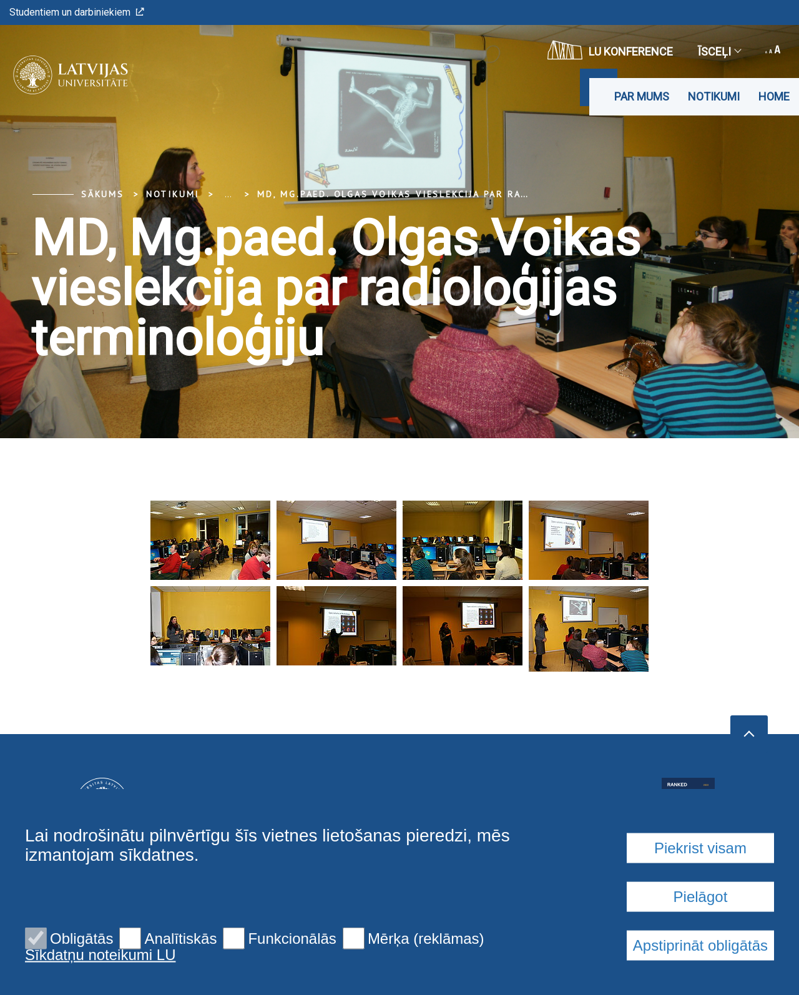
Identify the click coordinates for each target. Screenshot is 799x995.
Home (774, 96)
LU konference (610, 49)
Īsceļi (719, 51)
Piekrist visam (700, 939)
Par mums (641, 96)
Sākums (102, 194)
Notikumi (714, 96)
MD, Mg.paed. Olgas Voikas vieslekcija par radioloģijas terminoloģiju (464, 194)
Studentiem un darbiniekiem (76, 12)
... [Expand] (228, 194)
